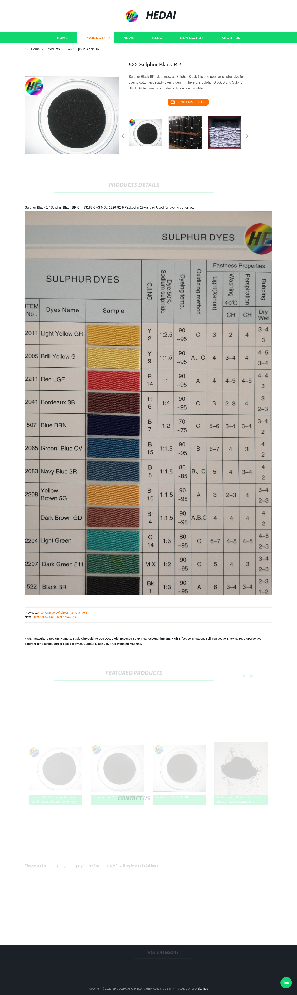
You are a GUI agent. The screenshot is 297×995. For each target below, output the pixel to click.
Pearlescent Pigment (155, 638)
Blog (157, 43)
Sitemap (202, 988)
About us (230, 43)
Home (62, 43)
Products (95, 43)
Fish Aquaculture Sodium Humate (48, 638)
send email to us (188, 102)
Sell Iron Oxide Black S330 (224, 638)
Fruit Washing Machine (125, 643)
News (128, 43)
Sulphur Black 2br (96, 643)
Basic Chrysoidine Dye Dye (91, 638)
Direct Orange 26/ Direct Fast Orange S (62, 612)
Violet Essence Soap (126, 638)
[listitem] (148, 134)
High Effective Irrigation (187, 638)
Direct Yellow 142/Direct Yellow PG (54, 617)
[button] (123, 136)
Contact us (192, 43)
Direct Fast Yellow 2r (68, 643)
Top (286, 982)
